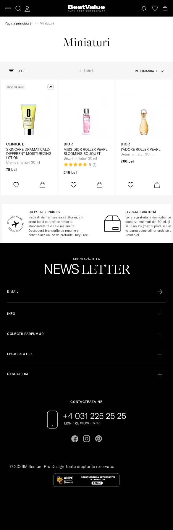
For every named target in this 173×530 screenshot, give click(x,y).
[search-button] (18, 8)
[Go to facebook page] (74, 438)
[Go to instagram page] (86, 438)
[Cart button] (165, 8)
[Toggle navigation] (8, 8)
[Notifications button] (144, 8)
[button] (50, 87)
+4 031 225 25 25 (94, 416)
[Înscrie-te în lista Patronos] (160, 291)
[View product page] (29, 115)
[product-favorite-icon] (16, 184)
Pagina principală (18, 23)
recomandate (146, 71)
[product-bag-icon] (42, 185)
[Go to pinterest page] (98, 438)
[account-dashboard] (27, 8)
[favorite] (155, 8)
